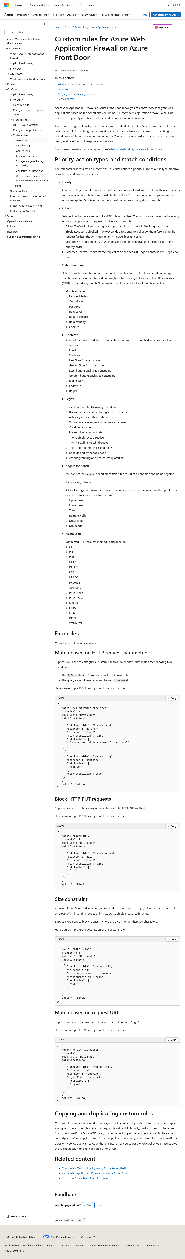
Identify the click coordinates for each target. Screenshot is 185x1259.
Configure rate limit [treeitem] (26, 156)
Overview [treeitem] (21, 140)
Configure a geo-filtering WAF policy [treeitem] (29, 163)
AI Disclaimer (11, 1245)
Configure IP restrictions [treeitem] (29, 171)
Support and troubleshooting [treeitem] (23, 236)
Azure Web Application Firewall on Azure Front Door (95, 1173)
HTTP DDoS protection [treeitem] (26, 124)
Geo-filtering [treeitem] (23, 150)
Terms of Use (133, 1245)
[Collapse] (44, 24)
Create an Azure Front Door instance (85, 1178)
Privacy (79, 1245)
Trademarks (150, 1245)
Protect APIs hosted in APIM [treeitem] (26, 205)
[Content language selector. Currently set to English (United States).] (21, 1237)
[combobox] (24, 32)
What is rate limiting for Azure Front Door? (135, 149)
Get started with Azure (166, 14)
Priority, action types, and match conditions (82, 84)
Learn (58, 27)
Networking (81, 27)
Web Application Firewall (105, 27)
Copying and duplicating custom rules (79, 94)
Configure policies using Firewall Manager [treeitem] (28, 198)
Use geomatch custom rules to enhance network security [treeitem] (32, 178)
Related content (66, 98)
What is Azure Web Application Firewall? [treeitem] (27, 56)
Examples (63, 89)
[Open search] (168, 5)
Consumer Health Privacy (104, 1245)
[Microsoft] (6, 5)
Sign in (177, 4)
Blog (49, 1245)
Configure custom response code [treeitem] (28, 112)
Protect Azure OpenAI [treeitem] (22, 211)
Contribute (65, 1245)
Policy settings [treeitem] (21, 104)
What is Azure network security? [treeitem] (28, 79)
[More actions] (177, 27)
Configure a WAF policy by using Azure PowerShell (94, 1168)
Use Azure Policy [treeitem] (19, 191)
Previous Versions (33, 1245)
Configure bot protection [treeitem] (27, 130)
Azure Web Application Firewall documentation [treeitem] (24, 41)
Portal (144, 14)
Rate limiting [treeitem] (23, 145)
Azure (68, 27)
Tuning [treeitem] (17, 185)
